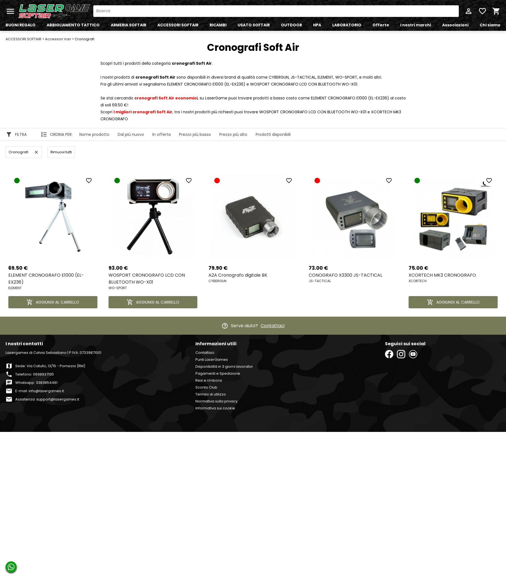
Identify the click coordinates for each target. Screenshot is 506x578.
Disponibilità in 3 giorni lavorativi (224, 366)
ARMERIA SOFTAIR (128, 25)
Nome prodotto (94, 134)
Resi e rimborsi (208, 380)
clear (36, 152)
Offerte (380, 25)
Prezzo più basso (195, 134)
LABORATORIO (346, 25)
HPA (317, 25)
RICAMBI (218, 25)
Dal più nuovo (131, 134)
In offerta (161, 134)
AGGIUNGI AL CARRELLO (52, 302)
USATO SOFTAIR (254, 25)
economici (166, 98)
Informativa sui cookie (215, 408)
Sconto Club (206, 387)
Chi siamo (490, 25)
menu (10, 11)
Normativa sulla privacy (216, 401)
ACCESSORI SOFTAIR (177, 25)
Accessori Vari (58, 39)
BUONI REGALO (21, 25)
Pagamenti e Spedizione (217, 373)
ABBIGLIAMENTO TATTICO (73, 25)
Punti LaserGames (211, 359)
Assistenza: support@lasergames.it (47, 399)
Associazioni (455, 25)
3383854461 (46, 382)
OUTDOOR (291, 25)
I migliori (143, 112)
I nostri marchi (415, 25)
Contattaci (273, 325)
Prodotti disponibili (273, 134)
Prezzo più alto (233, 134)
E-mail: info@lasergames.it (39, 391)
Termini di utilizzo (210, 394)
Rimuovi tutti (61, 152)
